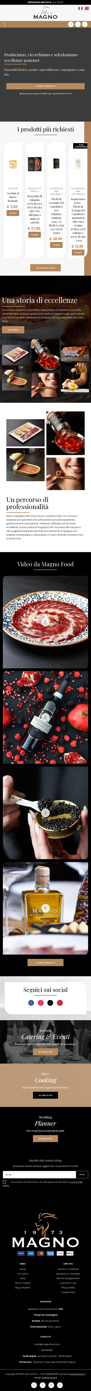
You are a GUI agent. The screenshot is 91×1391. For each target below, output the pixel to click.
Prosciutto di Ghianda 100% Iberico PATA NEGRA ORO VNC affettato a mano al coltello (34, 209)
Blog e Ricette (22, 1287)
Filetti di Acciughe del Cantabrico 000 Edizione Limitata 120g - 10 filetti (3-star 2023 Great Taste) (56, 216)
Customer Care (68, 1282)
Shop (22, 1278)
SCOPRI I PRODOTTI (45, 86)
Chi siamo (22, 1273)
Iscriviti (82, 1174)
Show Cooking (22, 1282)
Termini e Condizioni (68, 1269)
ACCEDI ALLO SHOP (45, 268)
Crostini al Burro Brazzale (13, 197)
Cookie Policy (68, 1292)
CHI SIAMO (13, 329)
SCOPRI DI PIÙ (45, 1052)
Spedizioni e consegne (68, 1273)
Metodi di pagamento (68, 1278)
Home (22, 1269)
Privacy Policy (68, 1287)
